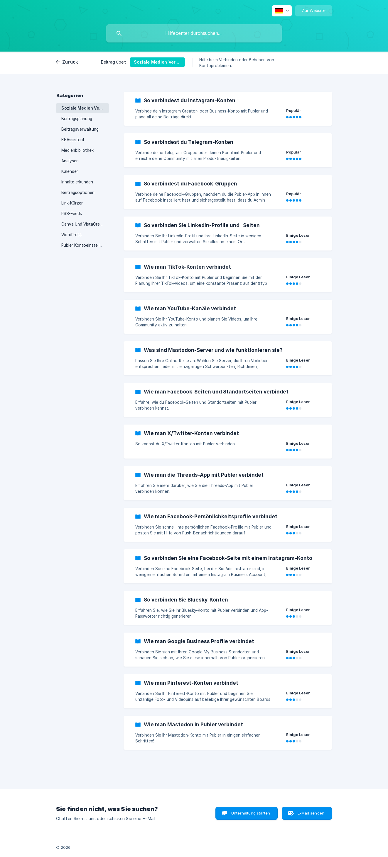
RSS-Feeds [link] (71, 213)
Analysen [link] (70, 161)
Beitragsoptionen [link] (78, 192)
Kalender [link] (69, 171)
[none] (282, 10)
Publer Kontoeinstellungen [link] (85, 245)
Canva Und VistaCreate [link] (83, 224)
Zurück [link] (70, 62)
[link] (228, 109)
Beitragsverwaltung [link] (80, 129)
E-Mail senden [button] (311, 813)
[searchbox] (194, 33)
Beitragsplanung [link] (76, 118)
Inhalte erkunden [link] (77, 182)
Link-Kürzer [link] (72, 203)
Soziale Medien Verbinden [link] (85, 108)
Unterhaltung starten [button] (250, 813)
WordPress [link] (71, 234)
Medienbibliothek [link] (77, 150)
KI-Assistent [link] (73, 139)
